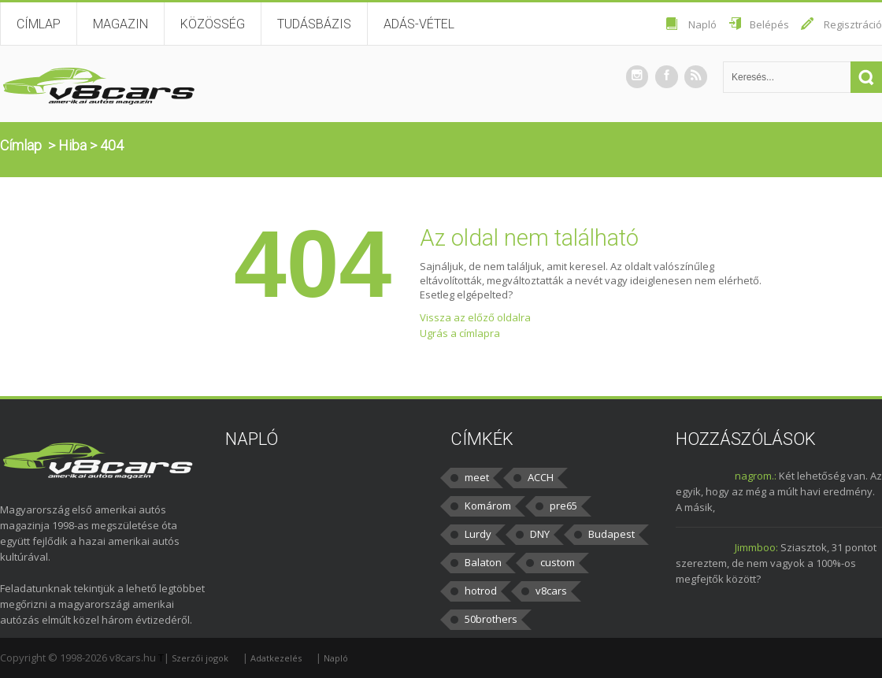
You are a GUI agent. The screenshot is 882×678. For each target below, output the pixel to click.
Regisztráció (853, 24)
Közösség (212, 24)
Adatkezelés (276, 658)
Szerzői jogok (200, 658)
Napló (702, 24)
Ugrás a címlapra (460, 333)
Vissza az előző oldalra (475, 317)
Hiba (72, 145)
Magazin (120, 24)
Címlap (39, 24)
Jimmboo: (756, 547)
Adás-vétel (419, 24)
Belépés (769, 24)
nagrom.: (755, 476)
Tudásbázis (314, 24)
